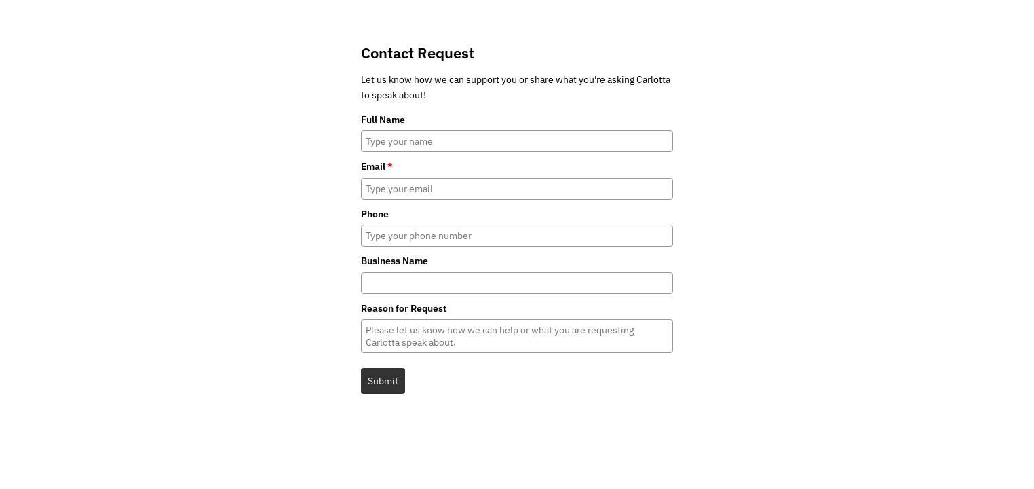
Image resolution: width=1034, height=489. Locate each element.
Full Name (383, 119)
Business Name (394, 261)
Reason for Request (403, 308)
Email (377, 166)
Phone (375, 214)
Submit (383, 381)
